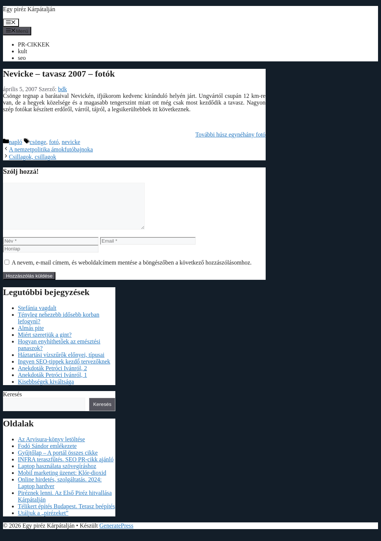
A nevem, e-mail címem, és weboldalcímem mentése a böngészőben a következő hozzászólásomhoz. (132, 271)
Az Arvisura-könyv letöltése (51, 448)
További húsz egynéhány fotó (230, 134)
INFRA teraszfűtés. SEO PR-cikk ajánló (65, 468)
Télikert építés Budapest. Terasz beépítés (66, 515)
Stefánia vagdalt (37, 317)
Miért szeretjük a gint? (44, 343)
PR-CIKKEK (33, 44)
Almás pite (31, 337)
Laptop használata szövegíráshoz (57, 475)
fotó (54, 142)
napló (15, 142)
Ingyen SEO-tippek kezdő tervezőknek (64, 370)
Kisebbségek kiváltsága (46, 390)
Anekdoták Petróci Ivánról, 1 (52, 384)
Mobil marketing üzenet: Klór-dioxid (62, 481)
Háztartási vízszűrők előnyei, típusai (61, 364)
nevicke (71, 142)
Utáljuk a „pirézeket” (43, 522)
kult (22, 51)
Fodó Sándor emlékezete (47, 455)
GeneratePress (116, 534)
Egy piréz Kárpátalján (29, 9)
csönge (38, 142)
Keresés (12, 403)
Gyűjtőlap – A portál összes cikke (58, 461)
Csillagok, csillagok (32, 157)
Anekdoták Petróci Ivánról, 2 (52, 377)
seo (22, 58)
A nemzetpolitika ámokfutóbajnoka (51, 149)
